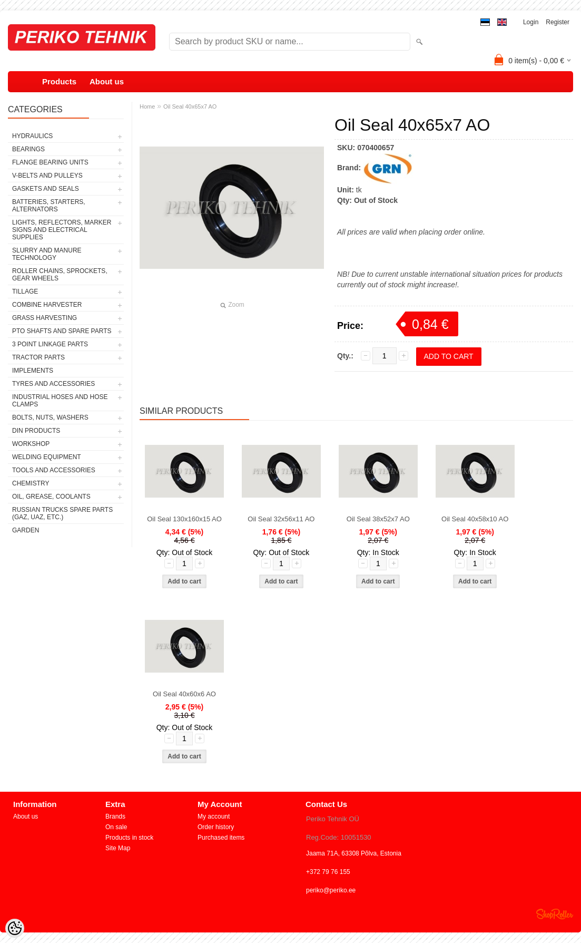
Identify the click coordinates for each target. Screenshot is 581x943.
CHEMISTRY (30, 483)
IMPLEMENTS (32, 370)
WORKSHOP (31, 444)
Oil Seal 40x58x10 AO (474, 519)
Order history (216, 827)
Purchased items (221, 837)
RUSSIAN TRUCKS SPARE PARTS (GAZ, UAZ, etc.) (62, 513)
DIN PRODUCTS (36, 430)
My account (214, 816)
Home (147, 106)
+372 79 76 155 (328, 872)
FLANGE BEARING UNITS (50, 162)
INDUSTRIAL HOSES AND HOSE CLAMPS (60, 400)
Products (59, 81)
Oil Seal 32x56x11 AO (281, 519)
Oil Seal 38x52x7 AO (378, 519)
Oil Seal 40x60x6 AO (184, 694)
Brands (115, 816)
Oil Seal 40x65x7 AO (190, 106)
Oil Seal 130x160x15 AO (184, 519)
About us (107, 81)
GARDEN (25, 530)
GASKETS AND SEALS (45, 188)
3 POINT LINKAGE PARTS (50, 344)
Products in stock (129, 837)
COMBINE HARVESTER (47, 304)
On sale (116, 827)
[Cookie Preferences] (14, 928)
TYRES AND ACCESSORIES (53, 383)
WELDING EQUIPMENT (46, 457)
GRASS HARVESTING (44, 318)
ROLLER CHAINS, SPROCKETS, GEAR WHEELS (59, 274)
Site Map (117, 848)
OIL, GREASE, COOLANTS (51, 496)
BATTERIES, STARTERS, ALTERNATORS (48, 205)
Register (557, 22)
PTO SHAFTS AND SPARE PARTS (62, 331)
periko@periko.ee (331, 890)
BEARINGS (28, 149)
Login (530, 22)
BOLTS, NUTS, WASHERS (50, 417)
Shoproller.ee (554, 914)
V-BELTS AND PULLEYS (47, 175)
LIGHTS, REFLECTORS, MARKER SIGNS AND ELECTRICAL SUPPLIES (61, 230)
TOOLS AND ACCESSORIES (53, 470)
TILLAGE (25, 291)
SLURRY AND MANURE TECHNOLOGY (47, 254)
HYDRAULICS (32, 136)
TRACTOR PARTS (38, 357)
